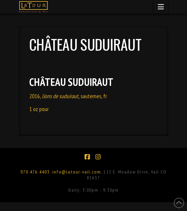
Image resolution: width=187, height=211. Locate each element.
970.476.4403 (35, 172)
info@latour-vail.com (76, 172)
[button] (160, 7)
